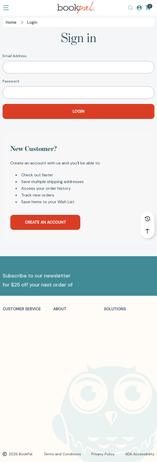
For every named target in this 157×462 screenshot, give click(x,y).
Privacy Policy (103, 454)
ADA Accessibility (139, 454)
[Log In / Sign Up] (139, 8)
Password (11, 81)
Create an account (45, 222)
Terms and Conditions (62, 454)
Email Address (15, 56)
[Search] (130, 8)
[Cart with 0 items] (148, 8)
